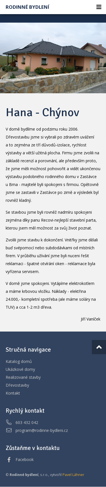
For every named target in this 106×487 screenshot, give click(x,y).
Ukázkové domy (20, 369)
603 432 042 (27, 422)
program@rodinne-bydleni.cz (42, 430)
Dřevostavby (17, 385)
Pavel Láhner (73, 474)
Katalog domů (19, 361)
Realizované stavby (23, 377)
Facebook (25, 459)
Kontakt (13, 393)
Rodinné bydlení (27, 7)
